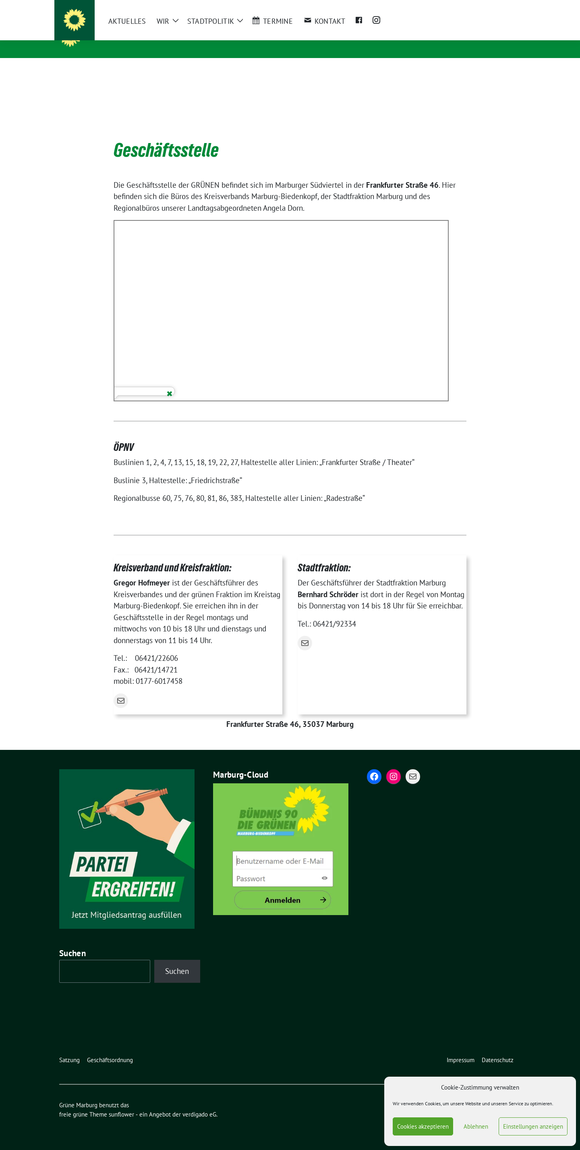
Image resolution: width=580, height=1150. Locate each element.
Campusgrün (432, 6)
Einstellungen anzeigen (533, 1126)
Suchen (72, 940)
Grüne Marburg (122, 36)
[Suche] (495, 7)
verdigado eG (199, 1102)
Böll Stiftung (471, 6)
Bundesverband (292, 6)
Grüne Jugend (392, 6)
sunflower (121, 1102)
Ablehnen (476, 1126)
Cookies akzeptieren (423, 1126)
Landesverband (246, 6)
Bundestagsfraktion (343, 6)
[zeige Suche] (506, 7)
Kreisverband (203, 6)
